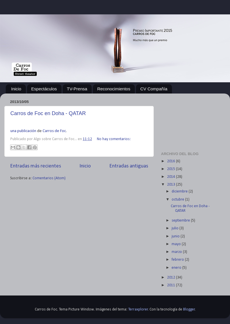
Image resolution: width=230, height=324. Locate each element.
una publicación (23, 131)
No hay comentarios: (114, 139)
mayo (177, 244)
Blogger (189, 309)
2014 (171, 177)
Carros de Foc (54, 131)
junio (176, 236)
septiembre (181, 220)
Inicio (16, 88)
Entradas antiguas (128, 166)
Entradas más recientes (35, 166)
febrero (178, 260)
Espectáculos (44, 88)
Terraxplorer (138, 309)
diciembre (180, 191)
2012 (171, 277)
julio (175, 228)
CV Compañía (153, 88)
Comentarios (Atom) (49, 178)
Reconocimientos (113, 88)
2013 (171, 184)
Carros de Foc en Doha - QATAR (48, 113)
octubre (178, 199)
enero (177, 268)
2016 (171, 161)
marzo (177, 252)
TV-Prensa (77, 88)
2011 (171, 285)
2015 (171, 169)
